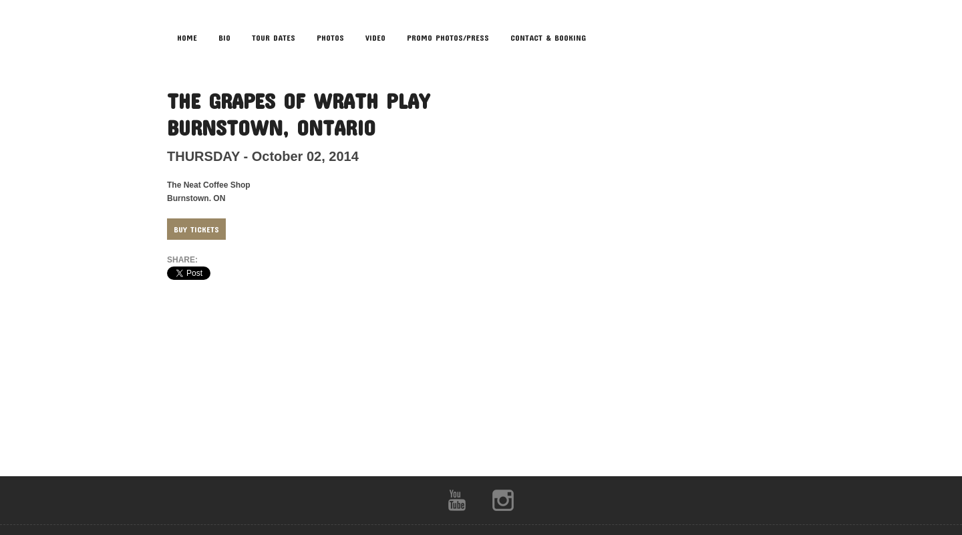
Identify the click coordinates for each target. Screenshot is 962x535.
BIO (224, 37)
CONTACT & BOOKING (548, 37)
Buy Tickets (196, 229)
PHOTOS (330, 37)
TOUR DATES (273, 37)
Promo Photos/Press (448, 37)
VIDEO (375, 37)
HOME (187, 37)
